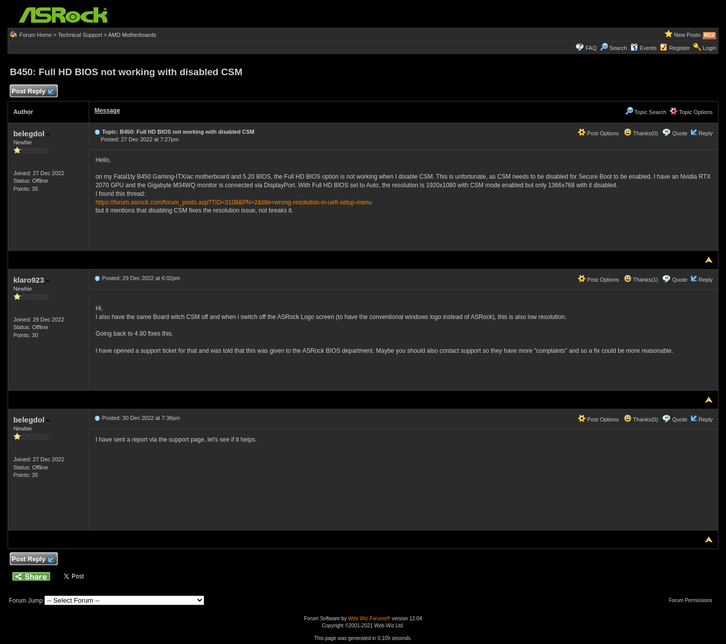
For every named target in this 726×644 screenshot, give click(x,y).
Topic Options (691, 112)
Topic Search (646, 112)
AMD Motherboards (132, 35)
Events (643, 48)
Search (618, 48)
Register (680, 48)
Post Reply (32, 91)
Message (107, 110)
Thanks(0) (641, 133)
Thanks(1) (641, 280)
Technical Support (80, 35)
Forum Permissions (693, 600)
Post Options (598, 133)
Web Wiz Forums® (369, 618)
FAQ (590, 48)
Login (709, 48)
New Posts (687, 35)
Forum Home (35, 35)
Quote (679, 133)
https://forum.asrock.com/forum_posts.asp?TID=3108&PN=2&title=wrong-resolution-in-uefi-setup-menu (233, 202)
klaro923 (31, 280)
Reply (705, 133)
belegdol (31, 133)
